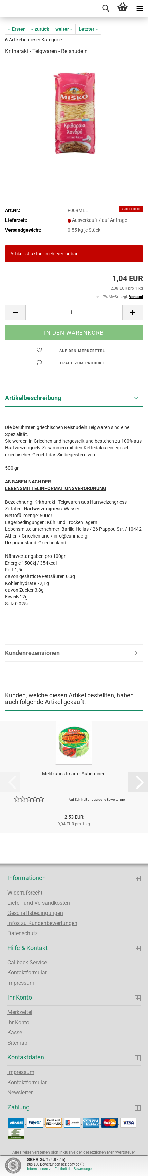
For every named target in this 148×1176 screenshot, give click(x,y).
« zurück (40, 29)
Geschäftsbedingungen (35, 913)
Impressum (20, 983)
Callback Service (27, 962)
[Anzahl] (74, 312)
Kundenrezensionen (32, 652)
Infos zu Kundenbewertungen (42, 923)
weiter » (63, 29)
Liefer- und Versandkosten (38, 903)
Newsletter (20, 1092)
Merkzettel (19, 1012)
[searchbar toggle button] (105, 8)
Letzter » (88, 29)
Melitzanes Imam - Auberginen (74, 773)
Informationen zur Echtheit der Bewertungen (60, 1169)
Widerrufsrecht (24, 892)
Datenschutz (22, 933)
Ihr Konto (18, 1022)
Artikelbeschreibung (33, 397)
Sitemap (17, 1043)
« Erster (16, 29)
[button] (15, 312)
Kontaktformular (27, 972)
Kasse (14, 1032)
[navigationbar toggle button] (139, 8)
